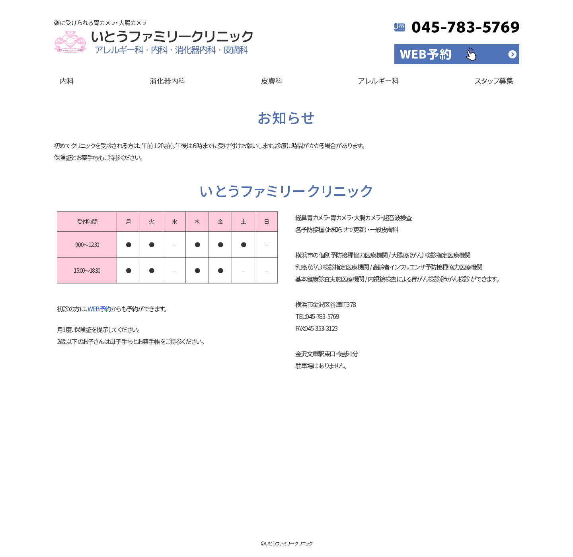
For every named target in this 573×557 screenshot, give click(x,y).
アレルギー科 (378, 80)
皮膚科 (272, 80)
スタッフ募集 (494, 80)
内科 (67, 80)
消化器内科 (167, 80)
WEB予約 (99, 308)
